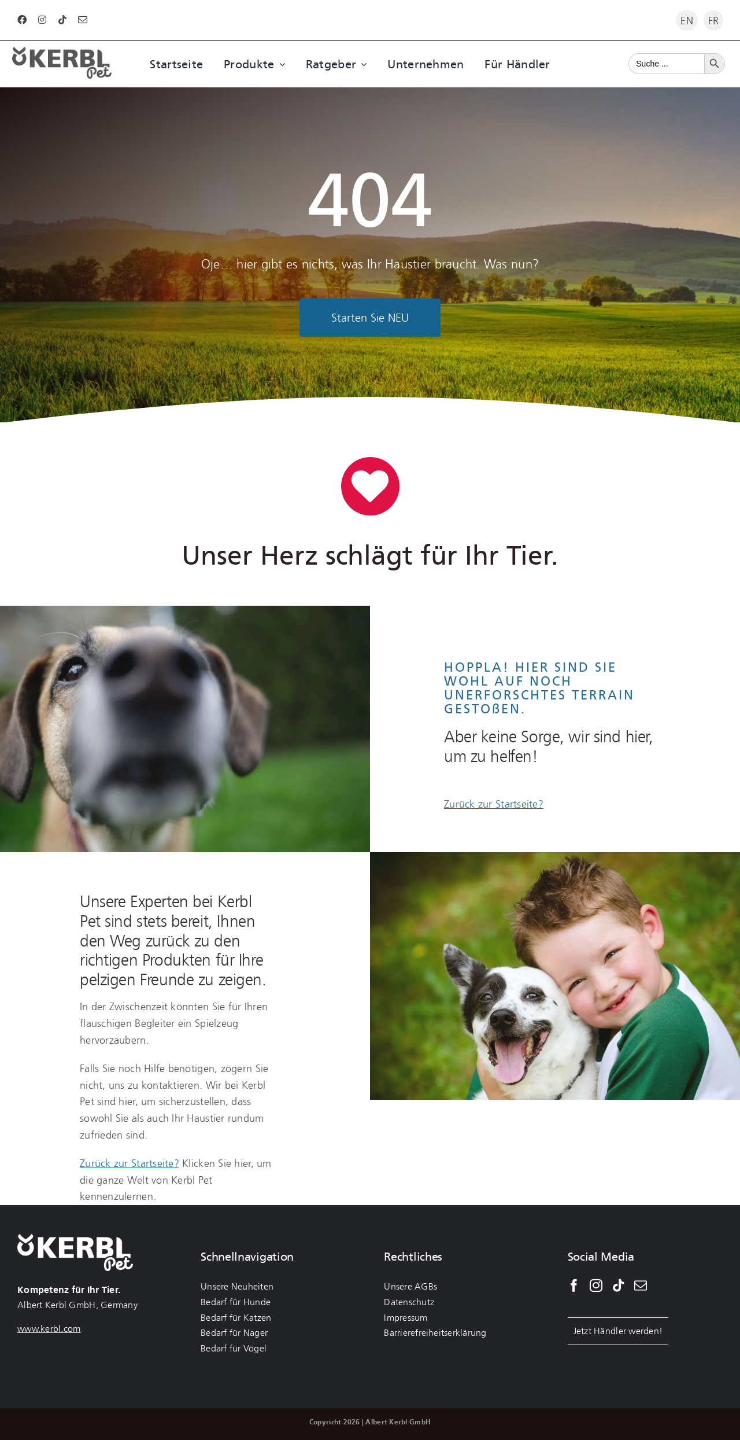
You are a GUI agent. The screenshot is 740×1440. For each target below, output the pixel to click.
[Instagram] (596, 1285)
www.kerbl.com (49, 1328)
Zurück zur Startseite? (493, 804)
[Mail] (640, 1285)
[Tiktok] (618, 1285)
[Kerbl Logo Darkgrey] (62, 52)
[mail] (82, 19)
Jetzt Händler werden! (618, 1330)
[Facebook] (574, 1285)
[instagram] (42, 19)
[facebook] (22, 19)
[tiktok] (62, 19)
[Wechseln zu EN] (687, 20)
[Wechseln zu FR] (714, 20)
